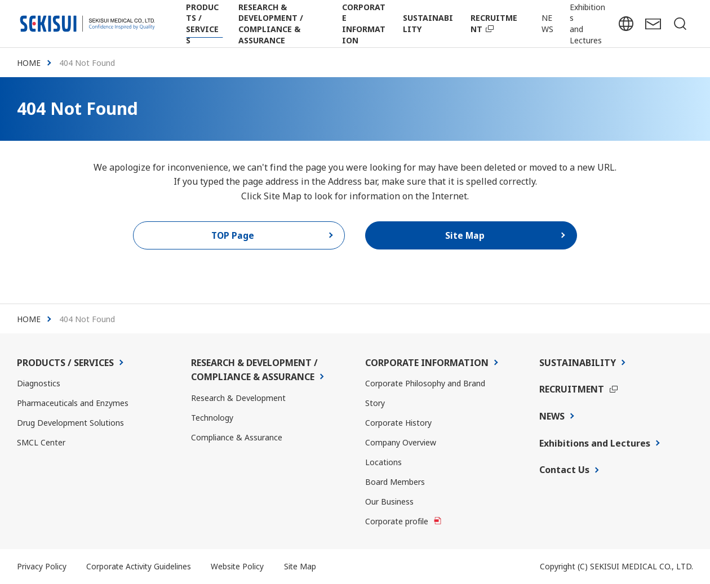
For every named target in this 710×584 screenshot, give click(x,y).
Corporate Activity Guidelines (139, 566)
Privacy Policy (41, 566)
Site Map (302, 566)
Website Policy (239, 566)
